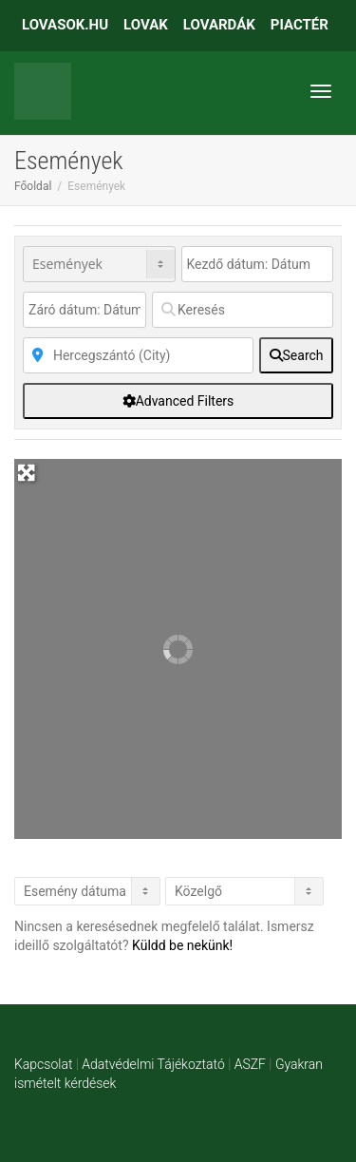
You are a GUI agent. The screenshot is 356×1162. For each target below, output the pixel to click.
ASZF (250, 1064)
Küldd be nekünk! (182, 945)
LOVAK (145, 24)
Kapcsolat (43, 1064)
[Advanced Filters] (178, 401)
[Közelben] (138, 355)
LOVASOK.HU (65, 24)
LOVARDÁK (219, 24)
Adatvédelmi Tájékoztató (153, 1064)
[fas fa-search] (296, 355)
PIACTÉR (299, 24)
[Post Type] (99, 264)
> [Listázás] (87, 891)
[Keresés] (242, 310)
